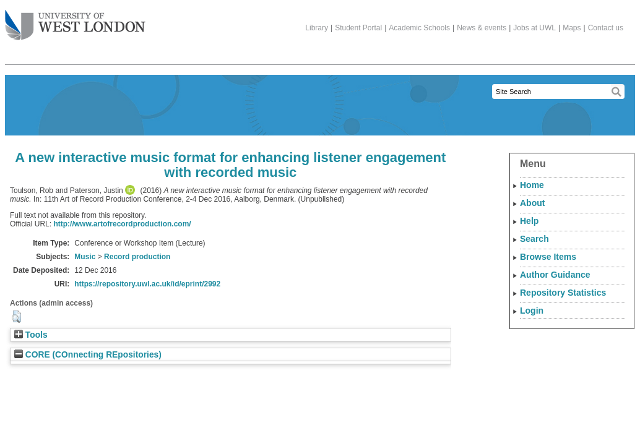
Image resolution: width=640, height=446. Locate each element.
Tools (31, 335)
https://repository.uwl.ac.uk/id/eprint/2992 (147, 284)
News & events (481, 28)
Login (531, 310)
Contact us (605, 28)
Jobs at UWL (534, 28)
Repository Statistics (563, 293)
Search (534, 239)
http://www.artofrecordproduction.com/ (122, 224)
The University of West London (75, 20)
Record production (137, 256)
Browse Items (548, 257)
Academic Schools (419, 28)
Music (84, 256)
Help (529, 221)
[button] (16, 316)
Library (316, 28)
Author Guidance (555, 275)
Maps (572, 28)
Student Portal (358, 28)
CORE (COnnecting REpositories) (88, 354)
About (532, 203)
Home (532, 185)
